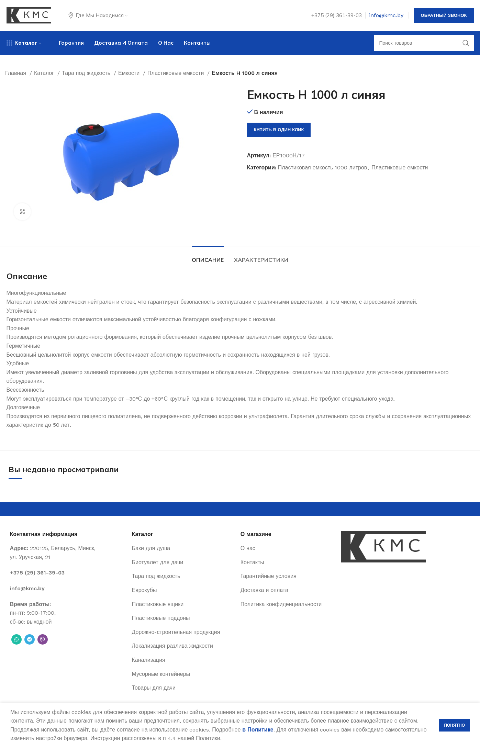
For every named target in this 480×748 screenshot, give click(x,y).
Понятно (454, 725)
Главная (16, 73)
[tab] (208, 256)
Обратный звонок (444, 15)
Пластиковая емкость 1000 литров (322, 167)
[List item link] (67, 572)
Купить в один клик (279, 129)
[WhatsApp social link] (16, 639)
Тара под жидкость (87, 73)
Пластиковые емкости (176, 73)
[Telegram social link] (29, 639)
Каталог (45, 73)
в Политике (257, 729)
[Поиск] (424, 43)
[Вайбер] (42, 639)
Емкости (129, 73)
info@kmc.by (386, 15)
